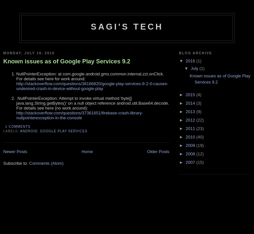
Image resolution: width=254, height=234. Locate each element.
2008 (191, 153)
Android (28, 131)
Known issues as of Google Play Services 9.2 (66, 61)
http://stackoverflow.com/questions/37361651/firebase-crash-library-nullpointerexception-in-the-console (79, 115)
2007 (191, 162)
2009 (191, 145)
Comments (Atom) (46, 163)
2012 (191, 120)
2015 (191, 94)
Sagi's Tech (127, 27)
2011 (191, 128)
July (195, 68)
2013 (191, 111)
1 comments (18, 126)
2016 (191, 60)
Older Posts (158, 151)
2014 (191, 103)
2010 (191, 137)
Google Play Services (64, 131)
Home (87, 151)
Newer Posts (15, 151)
